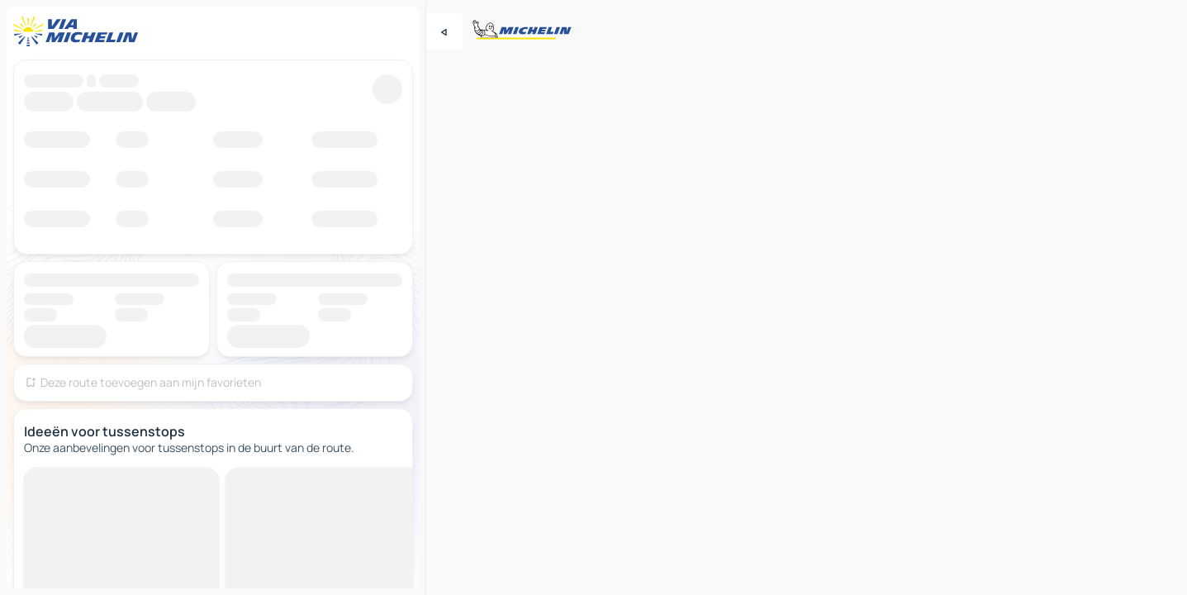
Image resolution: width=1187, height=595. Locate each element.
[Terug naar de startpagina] (79, 31)
